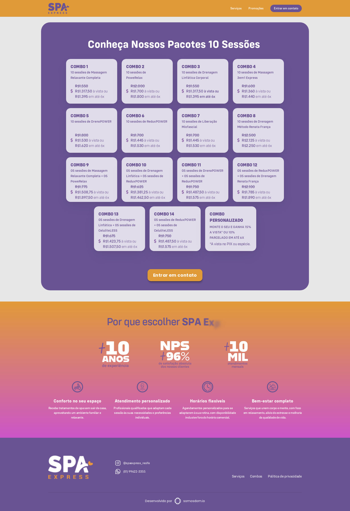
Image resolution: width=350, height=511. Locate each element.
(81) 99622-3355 (134, 471)
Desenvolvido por (158, 501)
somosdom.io (194, 501)
